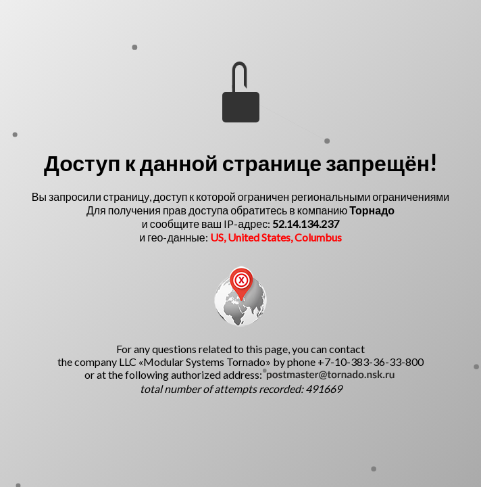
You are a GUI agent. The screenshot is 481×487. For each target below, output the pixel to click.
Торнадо (372, 210)
